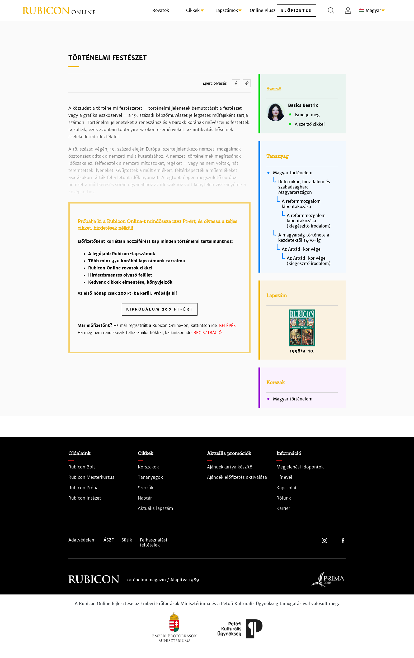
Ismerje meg (307, 115)
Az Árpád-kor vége (301, 249)
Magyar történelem (292, 173)
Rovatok (160, 10)
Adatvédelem (82, 540)
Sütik (126, 540)
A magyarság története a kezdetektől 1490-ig (303, 237)
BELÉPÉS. (228, 325)
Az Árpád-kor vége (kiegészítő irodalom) (309, 260)
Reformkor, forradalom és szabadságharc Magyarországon (304, 187)
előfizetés (296, 10)
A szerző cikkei (310, 124)
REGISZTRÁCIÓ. (208, 332)
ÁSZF (108, 540)
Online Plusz (262, 10)
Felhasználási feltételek (153, 543)
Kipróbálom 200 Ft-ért (159, 309)
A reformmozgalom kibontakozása (301, 204)
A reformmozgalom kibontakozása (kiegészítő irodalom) (309, 221)
